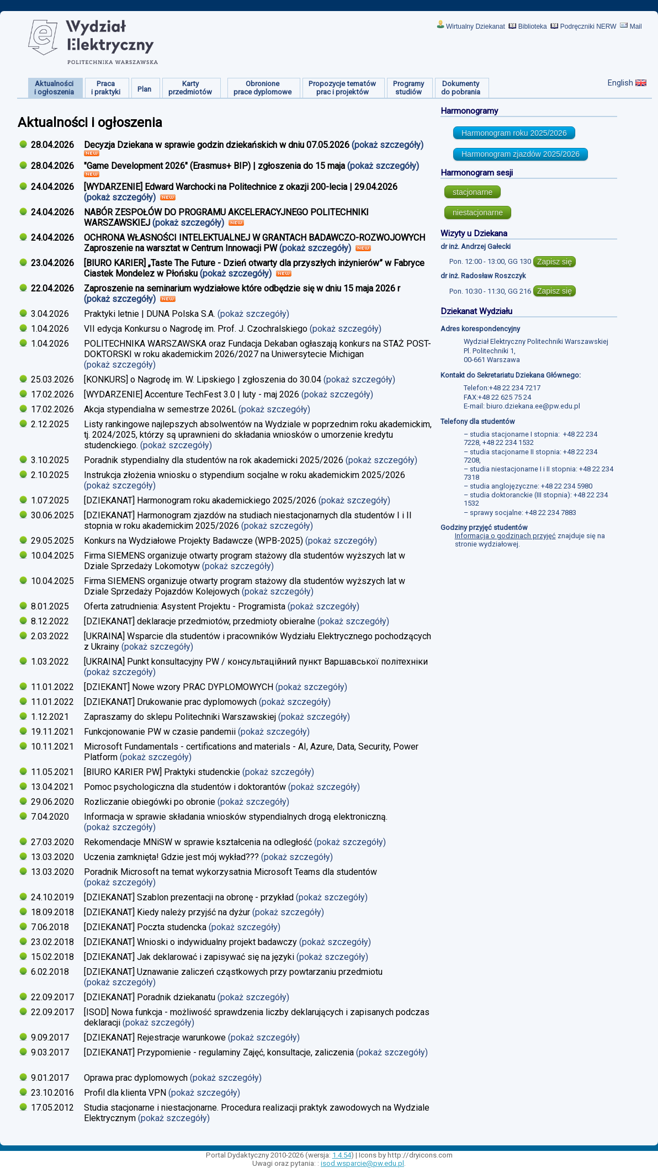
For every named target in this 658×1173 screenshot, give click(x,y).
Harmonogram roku (514, 133)
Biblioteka (532, 26)
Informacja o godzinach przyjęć (505, 536)
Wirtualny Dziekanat (475, 26)
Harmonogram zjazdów (520, 154)
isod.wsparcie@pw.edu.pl (362, 1163)
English (620, 83)
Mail (636, 26)
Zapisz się (554, 261)
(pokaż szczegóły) (389, 145)
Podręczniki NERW (588, 26)
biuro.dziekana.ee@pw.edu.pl (533, 406)
